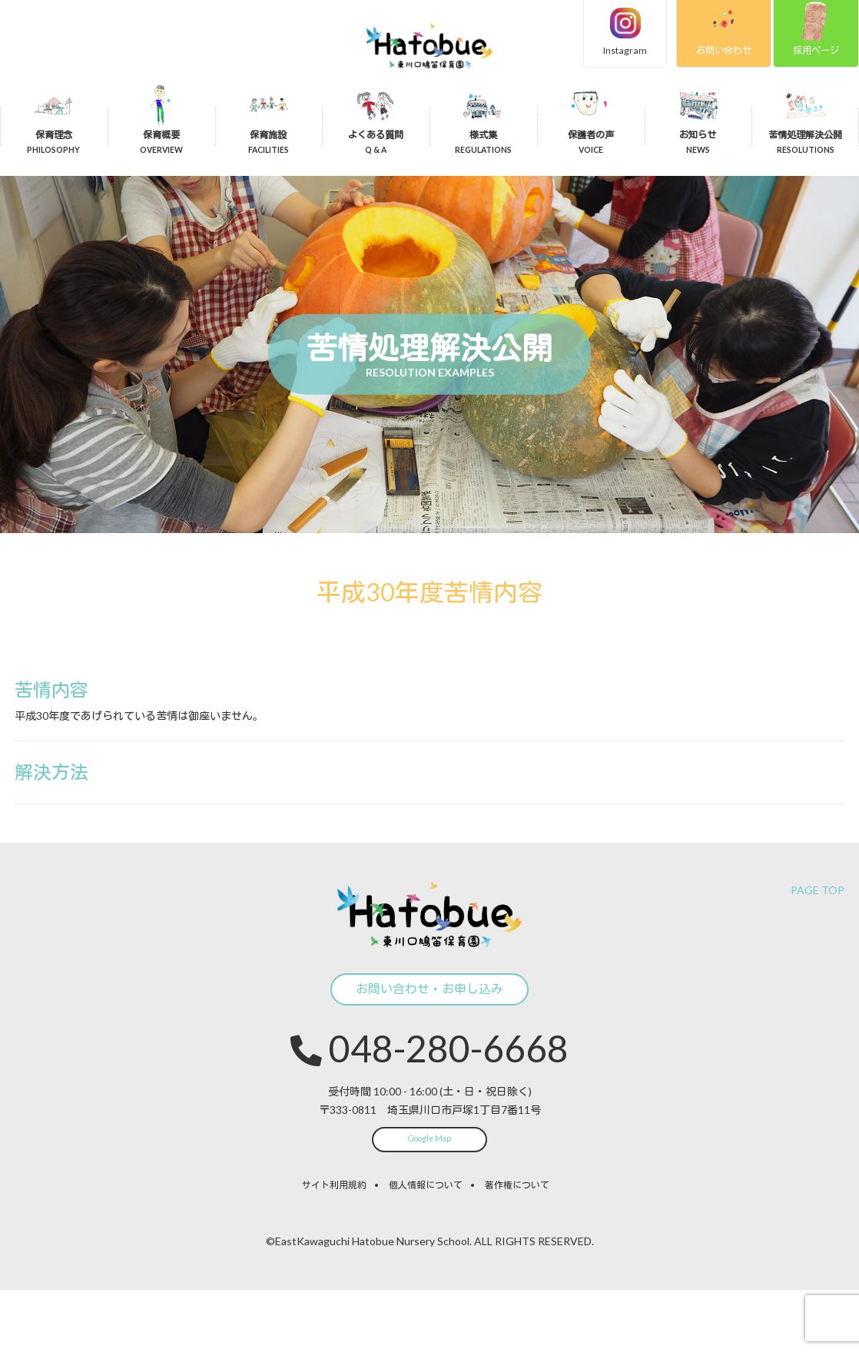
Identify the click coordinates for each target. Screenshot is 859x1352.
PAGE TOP (817, 913)
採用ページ (812, 51)
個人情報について (426, 1247)
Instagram (603, 51)
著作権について (517, 1247)
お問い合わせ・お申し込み (429, 1029)
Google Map (429, 1199)
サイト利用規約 (334, 1247)
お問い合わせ (710, 51)
